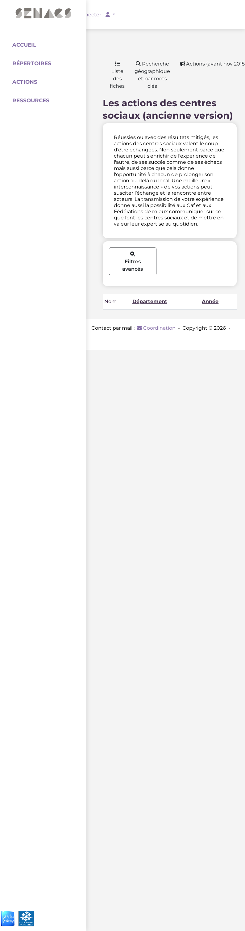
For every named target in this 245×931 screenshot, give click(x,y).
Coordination (156, 328)
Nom (110, 301)
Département (149, 301)
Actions (24, 82)
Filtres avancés (132, 262)
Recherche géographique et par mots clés (152, 75)
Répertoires (31, 63)
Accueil (24, 45)
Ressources (30, 100)
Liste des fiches (117, 75)
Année (210, 301)
